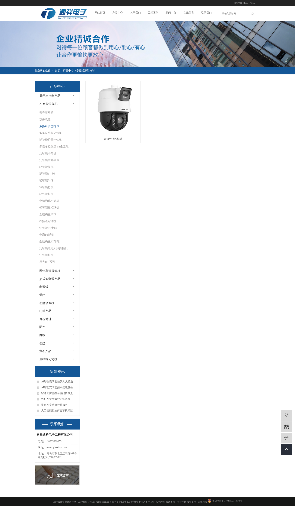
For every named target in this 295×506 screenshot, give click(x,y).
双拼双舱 (45, 119)
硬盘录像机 (46, 303)
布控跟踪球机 (47, 221)
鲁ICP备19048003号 (128, 502)
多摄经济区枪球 (113, 139)
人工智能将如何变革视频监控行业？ (59, 410)
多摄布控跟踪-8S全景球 (54, 146)
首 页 (57, 70)
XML (252, 3)
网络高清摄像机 (49, 270)
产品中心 (117, 12)
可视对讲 (45, 319)
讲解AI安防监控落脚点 (54, 405)
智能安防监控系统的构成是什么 (59, 393)
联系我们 (206, 12)
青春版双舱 (46, 112)
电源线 (43, 286)
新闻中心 (171, 12)
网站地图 (238, 3)
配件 (42, 327)
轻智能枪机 (46, 187)
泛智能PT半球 (48, 227)
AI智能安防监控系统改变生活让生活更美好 (59, 387)
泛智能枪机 (46, 255)
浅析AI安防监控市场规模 (55, 399)
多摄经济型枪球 (85, 70)
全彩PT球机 (46, 234)
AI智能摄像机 (48, 103)
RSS (246, 3)
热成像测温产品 (49, 279)
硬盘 (42, 343)
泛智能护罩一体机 (50, 139)
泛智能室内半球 (49, 160)
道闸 (42, 295)
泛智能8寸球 (47, 173)
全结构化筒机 (48, 359)
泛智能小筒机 (47, 153)
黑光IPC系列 (47, 261)
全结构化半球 (47, 214)
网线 (42, 335)
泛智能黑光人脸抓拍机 (53, 248)
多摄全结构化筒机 (50, 133)
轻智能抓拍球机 (49, 207)
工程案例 (153, 12)
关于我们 (135, 12)
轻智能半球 (46, 180)
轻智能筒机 (46, 166)
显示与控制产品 (49, 95)
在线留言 (188, 12)
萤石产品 (45, 351)
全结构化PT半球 (49, 241)
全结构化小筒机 (49, 200)
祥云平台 (181, 502)
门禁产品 (45, 311)
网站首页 (100, 12)
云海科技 (202, 502)
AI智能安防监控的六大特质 (57, 381)
